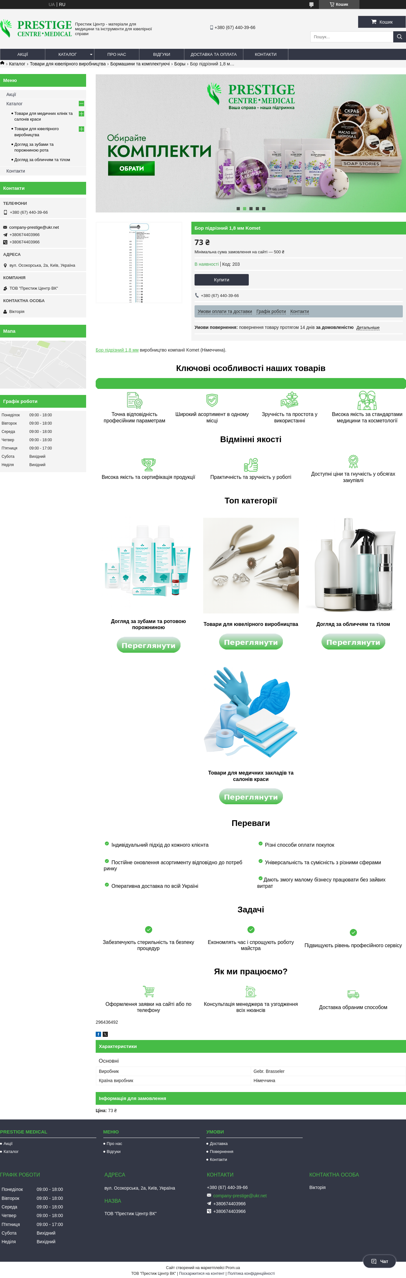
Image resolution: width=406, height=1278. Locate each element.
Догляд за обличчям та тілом (42, 159)
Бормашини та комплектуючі (140, 63)
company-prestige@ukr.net (34, 227)
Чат (379, 1261)
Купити (221, 279)
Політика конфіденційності (251, 1273)
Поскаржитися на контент (202, 1273)
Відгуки (161, 54)
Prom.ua (232, 1268)
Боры (180, 63)
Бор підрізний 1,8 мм (117, 350)
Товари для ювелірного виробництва (68, 63)
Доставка (219, 1143)
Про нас (116, 54)
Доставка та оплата (214, 54)
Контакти (266, 54)
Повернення (221, 1151)
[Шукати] (399, 36)
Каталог (67, 54)
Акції (22, 54)
